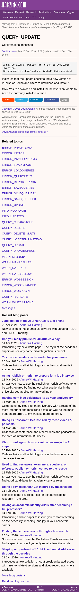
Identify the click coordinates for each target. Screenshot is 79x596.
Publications (45, 12)
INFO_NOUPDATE (14, 210)
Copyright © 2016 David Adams (18, 108)
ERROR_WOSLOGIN (16, 290)
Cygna (70, 12)
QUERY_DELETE (13, 227)
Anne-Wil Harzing (31, 324)
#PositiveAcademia (13, 17)
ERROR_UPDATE (13, 204)
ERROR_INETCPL (14, 153)
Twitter (20, 99)
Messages (45, 27)
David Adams (9, 51)
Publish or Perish (40, 24)
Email (64, 99)
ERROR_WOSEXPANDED (19, 285)
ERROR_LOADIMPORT (17, 164)
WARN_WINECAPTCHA (17, 302)
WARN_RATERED (14, 268)
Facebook (50, 99)
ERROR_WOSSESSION (17, 279)
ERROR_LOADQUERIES (18, 170)
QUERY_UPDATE (62, 27)
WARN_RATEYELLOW (16, 273)
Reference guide (28, 27)
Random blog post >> (15, 581)
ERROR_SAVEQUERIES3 (19, 199)
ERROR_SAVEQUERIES (18, 187)
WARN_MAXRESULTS (16, 262)
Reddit (7, 99)
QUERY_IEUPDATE (15, 296)
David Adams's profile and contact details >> (25, 132)
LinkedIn (34, 99)
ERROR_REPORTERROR (19, 182)
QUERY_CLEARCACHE (17, 222)
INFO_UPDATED (13, 216)
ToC (34, 17)
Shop (41, 17)
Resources (59, 12)
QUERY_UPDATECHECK (18, 250)
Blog (27, 17)
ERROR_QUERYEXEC (17, 176)
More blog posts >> (14, 575)
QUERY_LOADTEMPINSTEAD (22, 239)
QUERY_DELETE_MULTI (18, 233)
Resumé (19, 12)
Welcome (8, 12)
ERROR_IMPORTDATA (17, 147)
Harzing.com (8, 24)
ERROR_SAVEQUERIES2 (19, 193)
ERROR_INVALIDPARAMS (19, 158)
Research (31, 12)
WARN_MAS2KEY (14, 256)
